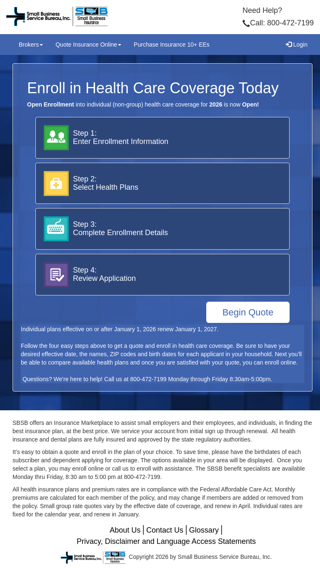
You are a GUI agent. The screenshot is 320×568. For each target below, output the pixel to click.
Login (297, 44)
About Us (125, 530)
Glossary (204, 530)
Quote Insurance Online (88, 44)
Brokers (31, 44)
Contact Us (164, 530)
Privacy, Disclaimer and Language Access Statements (166, 541)
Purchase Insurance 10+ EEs (172, 44)
